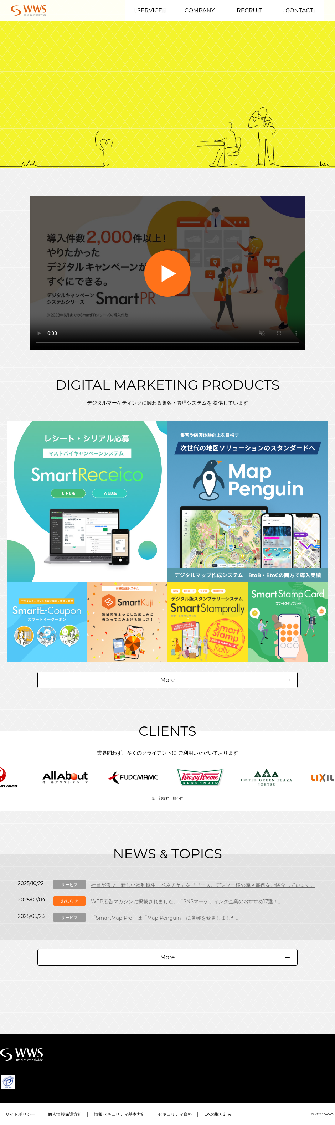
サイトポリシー (20, 1114)
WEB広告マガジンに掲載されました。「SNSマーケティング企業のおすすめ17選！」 (187, 910)
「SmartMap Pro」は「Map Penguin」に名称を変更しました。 (166, 926)
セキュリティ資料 (175, 1114)
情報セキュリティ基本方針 (119, 1114)
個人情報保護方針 (65, 1114)
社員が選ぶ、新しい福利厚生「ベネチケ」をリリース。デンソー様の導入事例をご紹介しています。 (203, 893)
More (167, 688)
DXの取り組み (218, 1114)
